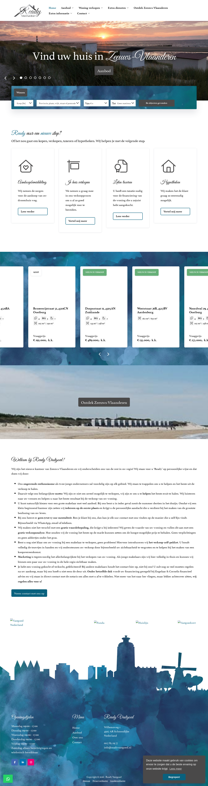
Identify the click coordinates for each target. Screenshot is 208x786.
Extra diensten (118, 7)
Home (52, 7)
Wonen (20, 92)
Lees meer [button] (175, 768)
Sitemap (86, 780)
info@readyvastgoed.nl (117, 747)
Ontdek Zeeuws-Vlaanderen (151, 7)
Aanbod (67, 7)
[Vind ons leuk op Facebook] (14, 762)
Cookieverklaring (117, 780)
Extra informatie (60, 13)
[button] (157, 103)
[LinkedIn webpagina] (23, 762)
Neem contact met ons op (29, 593)
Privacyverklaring (100, 780)
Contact (83, 13)
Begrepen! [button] (174, 777)
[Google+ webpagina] (31, 762)
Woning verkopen (91, 7)
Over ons (77, 737)
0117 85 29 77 (111, 743)
